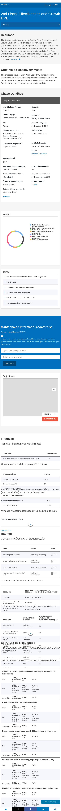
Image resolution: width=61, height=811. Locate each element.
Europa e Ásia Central (39, 154)
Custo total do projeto (13, 143)
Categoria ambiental (40, 166)
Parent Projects (37, 181)
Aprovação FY (9, 158)
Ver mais (15, 59)
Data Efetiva (36, 130)
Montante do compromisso (14, 166)
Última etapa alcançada (13, 181)
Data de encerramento (40, 174)
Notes (5, 196)
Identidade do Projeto (12, 107)
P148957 (34, 184)
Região (34, 150)
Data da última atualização (14, 189)
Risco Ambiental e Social (13, 174)
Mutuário (35, 114)
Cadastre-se (9, 363)
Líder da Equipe (9, 114)
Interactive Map (50, 419)
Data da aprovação (10, 130)
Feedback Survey (50, 802)
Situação (35, 107)
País (4, 123)
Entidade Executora (39, 143)
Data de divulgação (39, 123)
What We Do (5, 4)
